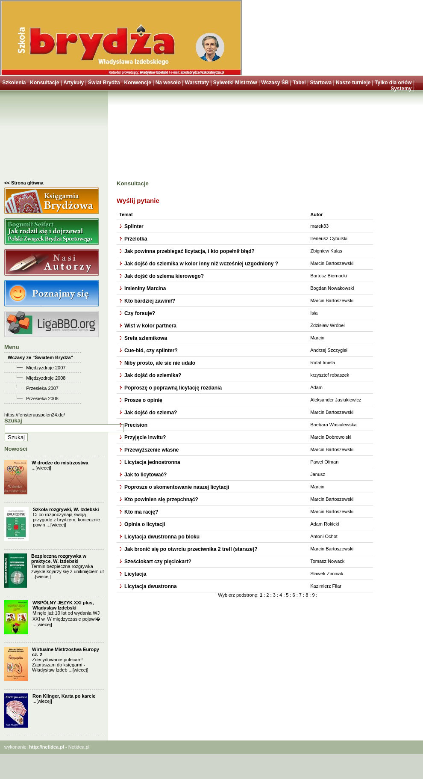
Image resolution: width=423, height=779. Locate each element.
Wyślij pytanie (138, 200)
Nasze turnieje (353, 83)
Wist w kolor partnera (150, 326)
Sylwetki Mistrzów (235, 83)
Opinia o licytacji (144, 524)
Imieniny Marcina (145, 288)
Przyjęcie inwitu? (145, 437)
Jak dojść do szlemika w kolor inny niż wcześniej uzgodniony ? (201, 264)
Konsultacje (44, 83)
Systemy (401, 89)
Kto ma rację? (141, 512)
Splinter (134, 226)
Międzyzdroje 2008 (45, 378)
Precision (135, 425)
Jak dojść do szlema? (150, 413)
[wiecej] (43, 467)
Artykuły (73, 83)
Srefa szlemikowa (145, 338)
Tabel (299, 83)
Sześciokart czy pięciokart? (157, 562)
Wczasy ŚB (274, 83)
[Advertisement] (54, 137)
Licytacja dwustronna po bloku (162, 537)
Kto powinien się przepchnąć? (161, 499)
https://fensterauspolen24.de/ (34, 414)
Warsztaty (197, 83)
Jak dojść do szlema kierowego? (164, 276)
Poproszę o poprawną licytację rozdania (173, 388)
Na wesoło (168, 83)
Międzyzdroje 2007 (45, 367)
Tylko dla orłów (393, 83)
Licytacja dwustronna (150, 586)
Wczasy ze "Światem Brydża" (40, 357)
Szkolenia (14, 83)
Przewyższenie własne (151, 450)
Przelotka (135, 239)
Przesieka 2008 (42, 398)
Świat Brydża (104, 83)
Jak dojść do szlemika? (152, 375)
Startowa (321, 83)
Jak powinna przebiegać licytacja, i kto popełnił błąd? (189, 251)
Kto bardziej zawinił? (149, 301)
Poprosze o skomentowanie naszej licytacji (176, 487)
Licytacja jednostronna (152, 462)
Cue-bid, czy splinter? (151, 351)
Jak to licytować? (145, 475)
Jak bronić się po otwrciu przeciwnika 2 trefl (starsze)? (190, 549)
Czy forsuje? (139, 313)
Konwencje (137, 83)
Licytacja (135, 574)
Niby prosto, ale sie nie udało (159, 363)
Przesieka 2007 (42, 388)
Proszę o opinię (143, 400)
